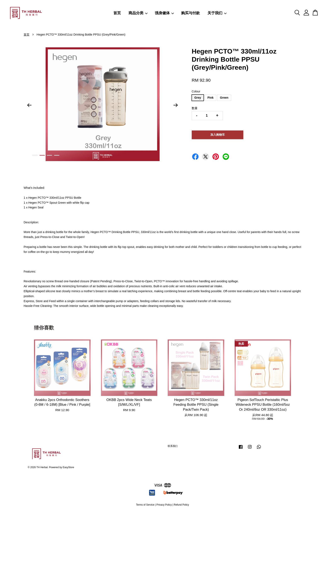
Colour (196, 91)
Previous (29, 105)
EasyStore (68, 467)
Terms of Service (145, 504)
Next (176, 105)
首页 (117, 13)
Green (224, 97)
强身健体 (164, 13)
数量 (195, 108)
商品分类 (138, 13)
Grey (197, 97)
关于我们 (217, 13)
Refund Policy (181, 504)
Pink (210, 97)
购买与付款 (190, 13)
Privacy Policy (164, 504)
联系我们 (173, 446)
